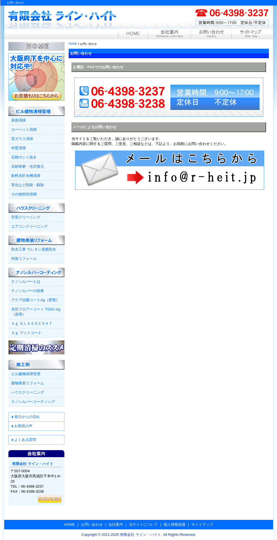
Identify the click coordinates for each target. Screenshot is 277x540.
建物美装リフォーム (27, 383)
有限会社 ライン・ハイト (62, 19)
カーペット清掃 (24, 129)
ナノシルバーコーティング (33, 401)
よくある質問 (25, 440)
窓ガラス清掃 (22, 139)
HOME (133, 34)
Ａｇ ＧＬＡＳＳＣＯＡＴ (31, 323)
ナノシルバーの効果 (27, 291)
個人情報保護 (174, 524)
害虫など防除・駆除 (27, 185)
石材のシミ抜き (24, 157)
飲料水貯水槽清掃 (25, 176)
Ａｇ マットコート (26, 333)
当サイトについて (143, 524)
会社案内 (169, 34)
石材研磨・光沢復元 (27, 166)
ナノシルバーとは (25, 281)
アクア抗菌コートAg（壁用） (35, 300)
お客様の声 (23, 426)
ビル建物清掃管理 (25, 374)
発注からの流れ (27, 417)
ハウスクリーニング (27, 392)
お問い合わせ (211, 34)
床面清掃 (18, 120)
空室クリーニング (25, 217)
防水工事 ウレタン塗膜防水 (33, 249)
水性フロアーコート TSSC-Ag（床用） (35, 311)
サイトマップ (251, 34)
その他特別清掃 (24, 194)
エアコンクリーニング (29, 226)
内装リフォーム (24, 258)
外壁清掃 (18, 148)
